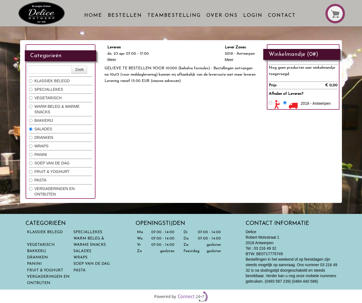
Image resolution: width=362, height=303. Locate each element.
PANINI (38, 154)
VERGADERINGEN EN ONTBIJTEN (52, 191)
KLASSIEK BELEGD (49, 81)
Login (252, 15)
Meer (111, 59)
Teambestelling (174, 15)
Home (93, 15)
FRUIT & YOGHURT (49, 171)
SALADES (40, 129)
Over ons (222, 15)
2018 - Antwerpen (316, 103)
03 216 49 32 (265, 248)
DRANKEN (41, 137)
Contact (282, 15)
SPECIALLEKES (46, 89)
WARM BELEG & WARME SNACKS (54, 109)
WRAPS (38, 146)
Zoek (79, 69)
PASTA (37, 180)
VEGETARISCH (45, 98)
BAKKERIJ (41, 120)
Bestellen (125, 15)
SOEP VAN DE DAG (49, 163)
